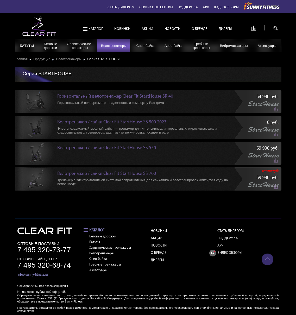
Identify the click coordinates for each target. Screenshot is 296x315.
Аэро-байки (173, 46)
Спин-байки (145, 46)
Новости (172, 29)
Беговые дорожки (102, 236)
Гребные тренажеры (105, 264)
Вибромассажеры (234, 46)
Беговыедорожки (50, 46)
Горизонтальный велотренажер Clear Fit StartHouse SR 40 (115, 96)
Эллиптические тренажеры (110, 247)
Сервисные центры (156, 7)
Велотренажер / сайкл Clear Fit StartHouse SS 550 (106, 148)
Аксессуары (267, 46)
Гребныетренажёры (201, 46)
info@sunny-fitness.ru (32, 274)
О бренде (199, 29)
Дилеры (225, 29)
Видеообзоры (226, 7)
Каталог (96, 29)
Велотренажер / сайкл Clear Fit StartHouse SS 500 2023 (111, 122)
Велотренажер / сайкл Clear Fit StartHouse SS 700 (106, 173)
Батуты (27, 46)
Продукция (42, 59)
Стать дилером (121, 7)
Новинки (122, 29)
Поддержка (188, 7)
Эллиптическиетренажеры (79, 46)
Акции (147, 29)
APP (206, 7)
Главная (22, 59)
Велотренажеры (113, 46)
